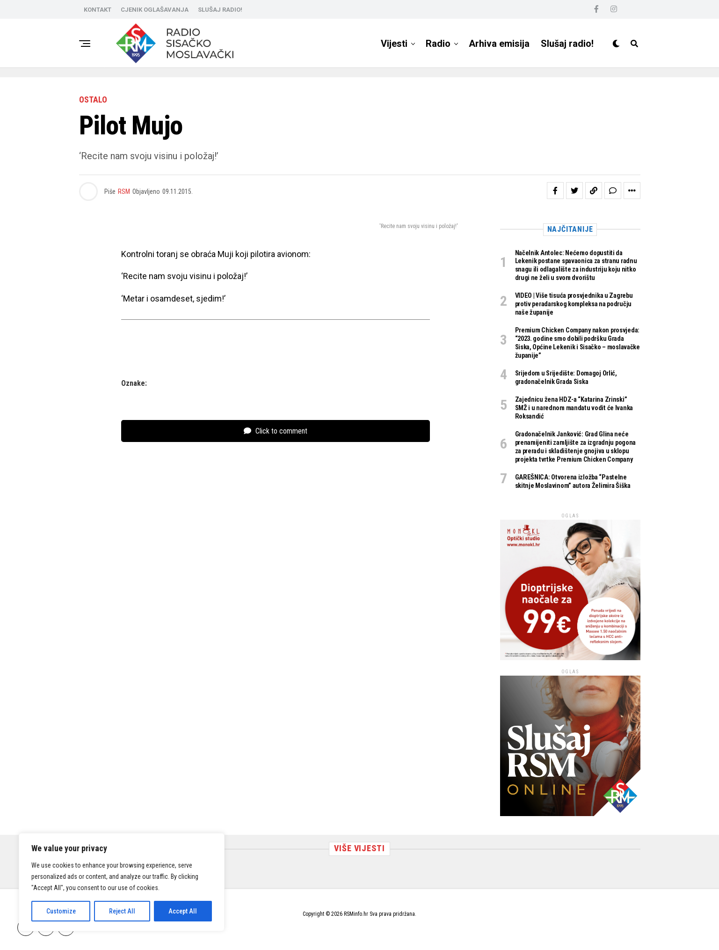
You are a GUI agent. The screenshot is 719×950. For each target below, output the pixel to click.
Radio (438, 43)
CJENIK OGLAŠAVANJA (155, 9)
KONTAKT (97, 9)
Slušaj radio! (567, 43)
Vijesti (394, 43)
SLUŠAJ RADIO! (220, 9)
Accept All (182, 911)
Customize (61, 911)
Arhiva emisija (499, 43)
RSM (124, 191)
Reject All (122, 911)
